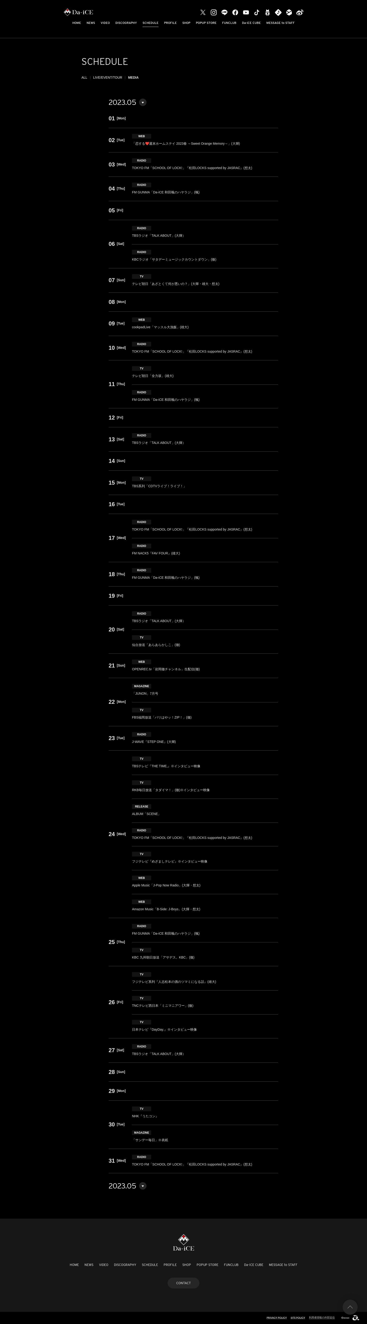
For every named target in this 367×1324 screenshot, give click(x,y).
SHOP (186, 23)
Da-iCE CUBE (251, 23)
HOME (76, 23)
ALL (84, 77)
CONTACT (183, 1283)
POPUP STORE (206, 23)
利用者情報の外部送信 (322, 1317)
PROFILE (170, 23)
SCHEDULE (150, 23)
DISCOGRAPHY (126, 23)
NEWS (91, 23)
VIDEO (105, 23)
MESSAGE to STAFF (280, 23)
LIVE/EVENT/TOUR (107, 77)
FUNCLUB (229, 23)
